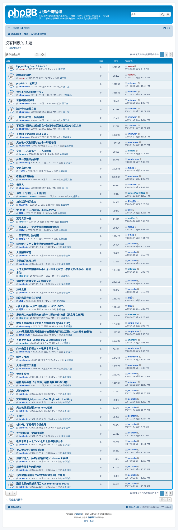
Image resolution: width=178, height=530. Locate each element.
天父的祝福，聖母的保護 (30, 433)
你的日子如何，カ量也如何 (31, 193)
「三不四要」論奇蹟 (27, 235)
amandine (24, 343)
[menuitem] (25, 28)
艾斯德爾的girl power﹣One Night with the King (44, 399)
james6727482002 (28, 196)
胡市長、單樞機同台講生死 (31, 424)
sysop (22, 69)
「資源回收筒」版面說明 (30, 117)
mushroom (24, 146)
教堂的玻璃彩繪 (25, 176)
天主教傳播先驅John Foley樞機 (34, 407)
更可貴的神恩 (23, 218)
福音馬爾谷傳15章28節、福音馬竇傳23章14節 (42, 382)
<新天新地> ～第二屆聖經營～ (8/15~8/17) (40, 306)
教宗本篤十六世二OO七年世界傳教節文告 (39, 441)
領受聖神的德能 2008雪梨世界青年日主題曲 (40, 475)
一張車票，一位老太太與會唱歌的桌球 (37, 227)
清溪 (21, 213)
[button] (171, 54)
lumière (22, 154)
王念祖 (22, 171)
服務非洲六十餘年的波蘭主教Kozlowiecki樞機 (42, 458)
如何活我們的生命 (26, 201)
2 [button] (166, 54)
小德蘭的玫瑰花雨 (26, 260)
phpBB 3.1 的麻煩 (26, 83)
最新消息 (65, 276)
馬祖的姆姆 (22, 390)
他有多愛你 (22, 373)
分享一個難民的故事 (27, 159)
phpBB (79, 514)
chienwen (24, 86)
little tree (23, 276)
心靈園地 (67, 95)
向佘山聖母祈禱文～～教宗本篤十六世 (37, 348)
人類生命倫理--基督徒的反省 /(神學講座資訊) (41, 340)
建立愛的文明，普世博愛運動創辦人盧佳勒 (40, 243)
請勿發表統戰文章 (26, 108)
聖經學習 (67, 137)
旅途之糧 (21, 289)
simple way (24, 162)
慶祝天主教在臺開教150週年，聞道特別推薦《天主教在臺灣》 (50, 314)
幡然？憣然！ (23, 357)
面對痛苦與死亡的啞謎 (28, 297)
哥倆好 (20, 416)
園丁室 (62, 69)
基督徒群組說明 (25, 100)
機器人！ (21, 184)
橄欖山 (22, 230)
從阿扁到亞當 (23, 167)
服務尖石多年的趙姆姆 (28, 466)
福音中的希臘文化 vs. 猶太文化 (33, 280)
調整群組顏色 (23, 75)
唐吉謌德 (23, 205)
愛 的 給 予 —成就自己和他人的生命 (36, 210)
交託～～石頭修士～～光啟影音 (33, 151)
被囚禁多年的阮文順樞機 (30, 449)
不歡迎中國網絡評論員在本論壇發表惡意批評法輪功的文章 (48, 125)
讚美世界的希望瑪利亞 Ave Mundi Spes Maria (42, 483)
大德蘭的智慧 (23, 252)
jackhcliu (23, 247)
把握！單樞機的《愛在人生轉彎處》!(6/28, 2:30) (43, 323)
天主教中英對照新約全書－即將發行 (36, 142)
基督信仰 (67, 162)
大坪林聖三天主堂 (26, 365)
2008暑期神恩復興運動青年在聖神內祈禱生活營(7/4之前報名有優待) (54, 331)
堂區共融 (67, 179)
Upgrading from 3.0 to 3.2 (31, 66)
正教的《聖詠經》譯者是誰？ (32, 134)
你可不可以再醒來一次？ (30, 91)
